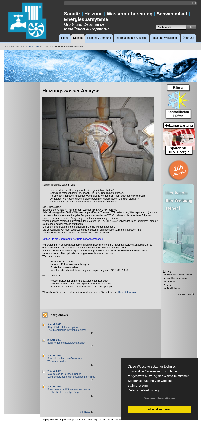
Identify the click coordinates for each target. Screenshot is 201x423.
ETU (169, 285)
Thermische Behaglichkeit (179, 274)
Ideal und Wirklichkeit (165, 37)
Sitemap (119, 419)
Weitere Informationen (159, 398)
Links (167, 271)
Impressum (140, 385)
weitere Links (186, 294)
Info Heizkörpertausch (177, 278)
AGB (110, 419)
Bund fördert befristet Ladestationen (66, 342)
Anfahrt (102, 419)
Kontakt (54, 419)
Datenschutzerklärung (143, 390)
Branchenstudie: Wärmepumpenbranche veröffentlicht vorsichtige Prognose (68, 391)
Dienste (78, 37)
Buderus (171, 281)
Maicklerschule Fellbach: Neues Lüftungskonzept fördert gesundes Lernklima (71, 375)
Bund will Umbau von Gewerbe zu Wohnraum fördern (65, 360)
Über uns (188, 37)
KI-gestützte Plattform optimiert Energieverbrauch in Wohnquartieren (66, 328)
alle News (86, 411)
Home (64, 37)
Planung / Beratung (99, 37)
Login (45, 419)
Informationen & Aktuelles (131, 37)
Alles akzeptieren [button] (159, 409)
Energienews (58, 315)
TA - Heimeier (173, 288)
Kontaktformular (127, 292)
